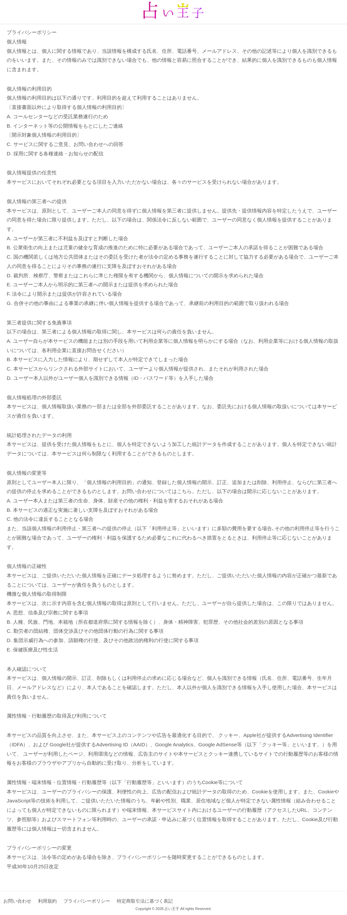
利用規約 (47, 901)
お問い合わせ (17, 901)
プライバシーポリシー (86, 901)
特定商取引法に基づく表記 (145, 901)
